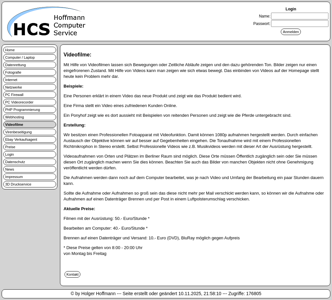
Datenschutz (15, 162)
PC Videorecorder (19, 102)
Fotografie (13, 72)
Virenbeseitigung (18, 132)
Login (9, 154)
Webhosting (14, 117)
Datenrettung (15, 65)
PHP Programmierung (22, 110)
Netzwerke (13, 87)
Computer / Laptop (20, 57)
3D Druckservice (18, 184)
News (9, 169)
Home (10, 50)
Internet (11, 80)
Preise (10, 147)
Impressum (14, 177)
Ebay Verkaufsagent (21, 139)
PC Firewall (14, 95)
